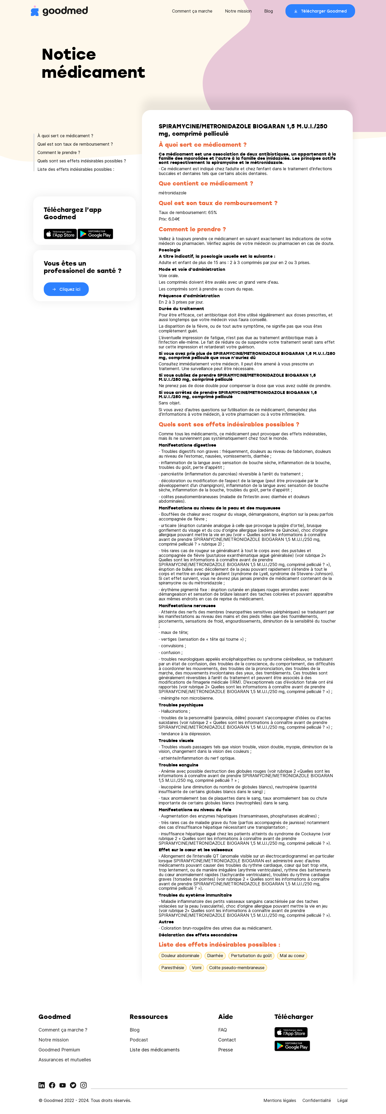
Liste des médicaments (155, 1049)
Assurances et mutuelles (64, 1059)
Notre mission (238, 11)
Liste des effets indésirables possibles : (75, 169)
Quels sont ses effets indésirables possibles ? (81, 161)
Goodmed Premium (59, 1049)
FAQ (222, 1030)
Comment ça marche (192, 11)
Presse (225, 1049)
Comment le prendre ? (58, 152)
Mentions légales (279, 1100)
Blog (268, 11)
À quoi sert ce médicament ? (65, 136)
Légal (342, 1100)
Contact (227, 1039)
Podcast (139, 1039)
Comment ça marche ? (62, 1030)
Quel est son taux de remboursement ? (75, 144)
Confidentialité (316, 1100)
